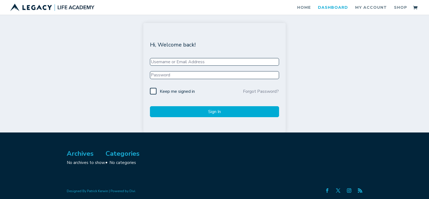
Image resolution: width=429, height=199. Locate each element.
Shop (400, 7)
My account (371, 7)
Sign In (214, 112)
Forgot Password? (261, 91)
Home (304, 7)
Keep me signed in (177, 91)
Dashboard (333, 7)
